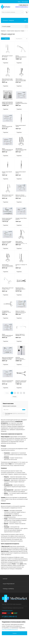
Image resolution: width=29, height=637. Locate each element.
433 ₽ (7, 199)
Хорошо (15, 633)
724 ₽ (21, 222)
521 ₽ (7, 129)
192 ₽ (21, 129)
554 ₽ (7, 83)
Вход (19, 1)
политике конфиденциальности (10, 629)
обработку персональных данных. (15, 414)
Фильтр (5, 38)
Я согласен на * (15, 414)
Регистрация (25, 1)
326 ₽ (7, 361)
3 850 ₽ (21, 361)
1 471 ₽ (7, 222)
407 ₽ (21, 152)
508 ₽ (21, 106)
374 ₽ (21, 83)
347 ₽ (7, 384)
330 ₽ (21, 268)
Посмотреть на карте (7, 610)
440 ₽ (7, 59)
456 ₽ (7, 291)
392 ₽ (21, 199)
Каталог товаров (14, 20)
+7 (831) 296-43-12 (23, 5)
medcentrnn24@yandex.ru (21, 6)
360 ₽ (21, 338)
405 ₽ (7, 152)
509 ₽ (21, 315)
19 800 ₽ (7, 106)
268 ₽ (21, 175)
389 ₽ (21, 245)
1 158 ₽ (21, 384)
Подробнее (5, 62)
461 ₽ (7, 245)
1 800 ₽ (21, 59)
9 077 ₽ (21, 291)
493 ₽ (7, 338)
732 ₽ (7, 315)
